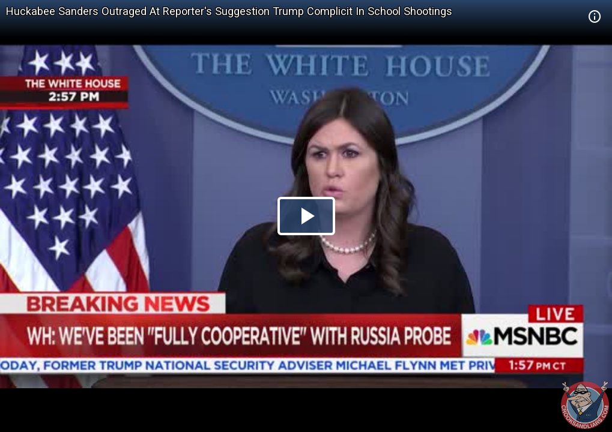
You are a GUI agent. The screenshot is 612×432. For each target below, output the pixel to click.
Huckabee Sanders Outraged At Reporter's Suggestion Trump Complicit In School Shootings (229, 11)
